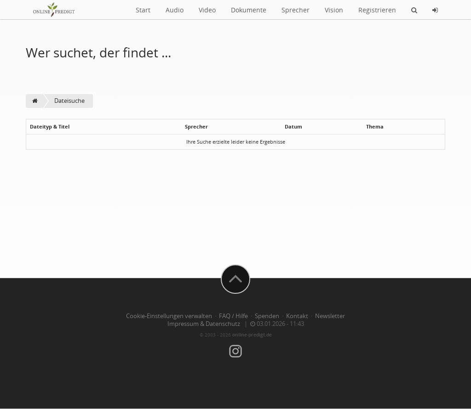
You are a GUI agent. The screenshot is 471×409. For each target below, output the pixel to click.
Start (143, 10)
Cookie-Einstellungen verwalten (169, 316)
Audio (175, 10)
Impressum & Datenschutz (203, 324)
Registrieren (377, 10)
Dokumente (248, 10)
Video (207, 10)
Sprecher (295, 10)
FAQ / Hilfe (233, 316)
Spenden (267, 316)
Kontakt (297, 316)
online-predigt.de (252, 334)
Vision (334, 10)
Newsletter (330, 316)
